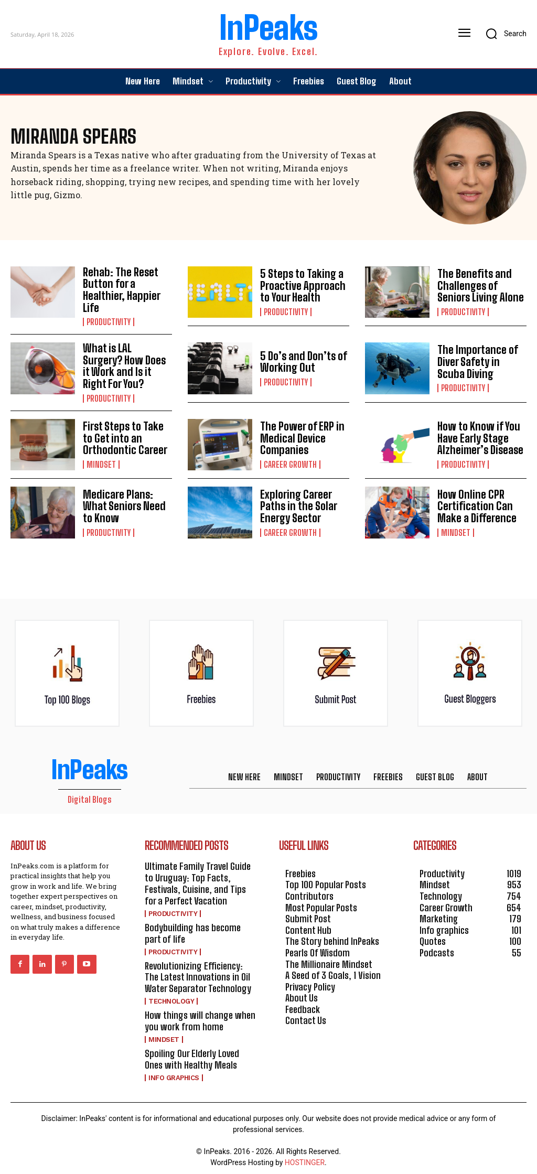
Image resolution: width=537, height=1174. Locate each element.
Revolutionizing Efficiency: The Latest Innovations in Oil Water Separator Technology (201, 973)
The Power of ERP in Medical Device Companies (300, 436)
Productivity (109, 321)
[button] (503, 33)
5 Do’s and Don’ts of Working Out (302, 361)
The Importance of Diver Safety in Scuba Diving (481, 361)
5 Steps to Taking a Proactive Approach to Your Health (301, 286)
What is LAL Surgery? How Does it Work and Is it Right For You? (127, 364)
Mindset (101, 461)
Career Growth (290, 461)
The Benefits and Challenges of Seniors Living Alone (479, 286)
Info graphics (173, 1072)
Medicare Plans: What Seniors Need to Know (123, 503)
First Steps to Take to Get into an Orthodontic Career (123, 436)
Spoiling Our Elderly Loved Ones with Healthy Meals (201, 1054)
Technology (171, 997)
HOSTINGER (305, 1157)
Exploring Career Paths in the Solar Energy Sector (297, 503)
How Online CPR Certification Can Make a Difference (475, 503)
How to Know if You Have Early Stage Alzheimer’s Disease (478, 436)
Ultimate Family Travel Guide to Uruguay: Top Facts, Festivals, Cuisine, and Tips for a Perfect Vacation (197, 880)
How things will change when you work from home (199, 1016)
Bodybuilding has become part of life (201, 929)
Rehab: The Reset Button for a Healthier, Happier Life (120, 289)
